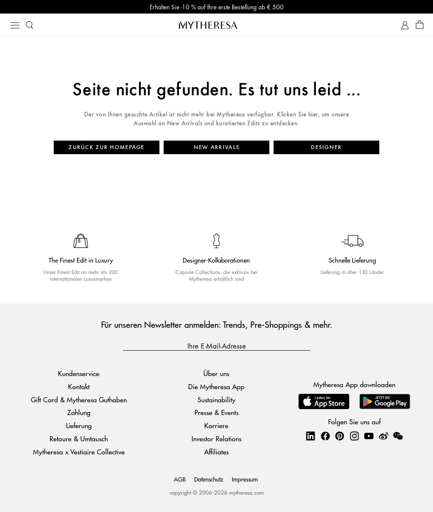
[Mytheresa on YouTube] (369, 436)
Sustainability (216, 399)
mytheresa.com (246, 492)
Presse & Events (216, 412)
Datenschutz (208, 479)
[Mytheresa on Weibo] (383, 436)
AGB (180, 479)
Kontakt (79, 386)
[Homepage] (216, 25)
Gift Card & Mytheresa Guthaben (79, 399)
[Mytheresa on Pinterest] (339, 436)
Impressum (245, 479)
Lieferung (79, 425)
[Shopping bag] (419, 25)
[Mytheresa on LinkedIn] (310, 436)
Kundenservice (78, 373)
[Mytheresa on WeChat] (398, 436)
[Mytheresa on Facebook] (325, 436)
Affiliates (216, 452)
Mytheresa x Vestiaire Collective (79, 452)
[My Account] (404, 25)
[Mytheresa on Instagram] (354, 436)
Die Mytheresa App (216, 386)
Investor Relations (216, 438)
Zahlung (78, 412)
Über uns (216, 373)
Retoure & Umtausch (78, 438)
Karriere (216, 425)
